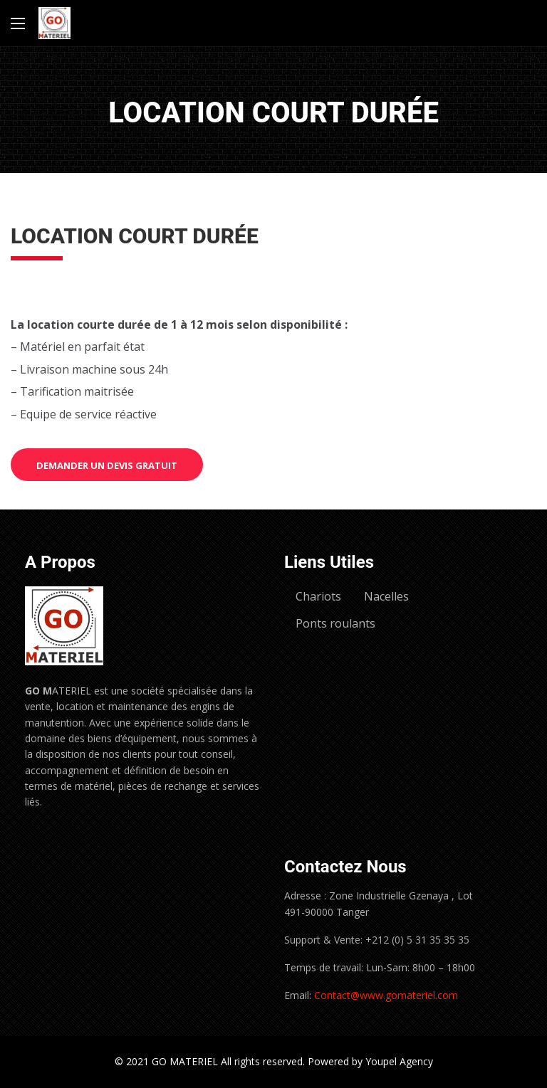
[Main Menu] (18, 23)
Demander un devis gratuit (106, 465)
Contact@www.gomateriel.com (386, 995)
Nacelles (386, 596)
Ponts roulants (335, 623)
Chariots (318, 596)
